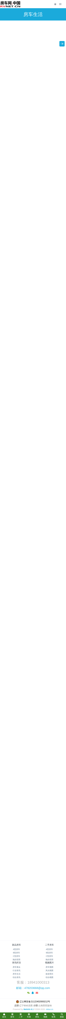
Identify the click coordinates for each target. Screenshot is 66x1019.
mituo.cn (49, 1009)
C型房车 (16, 956)
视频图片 (49, 962)
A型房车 (16, 949)
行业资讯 (16, 970)
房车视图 (49, 967)
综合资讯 (16, 977)
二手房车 (49, 945)
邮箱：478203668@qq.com (33, 987)
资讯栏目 (16, 962)
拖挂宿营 (16, 959)
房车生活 (16, 974)
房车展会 (16, 967)
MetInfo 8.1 (29, 1009)
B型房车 (16, 953)
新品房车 (16, 945)
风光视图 (49, 970)
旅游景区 (49, 974)
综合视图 (49, 977)
